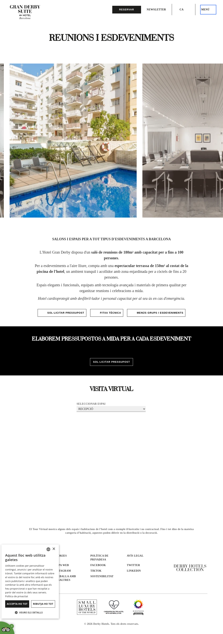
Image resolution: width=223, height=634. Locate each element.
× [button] (53, 549)
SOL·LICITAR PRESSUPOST (62, 313)
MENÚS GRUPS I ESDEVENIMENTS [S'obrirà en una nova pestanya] (156, 313)
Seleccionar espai (91, 403)
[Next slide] (206, 145)
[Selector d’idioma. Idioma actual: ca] (184, 9)
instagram (62, 570)
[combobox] (48, 549)
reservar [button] (126, 9)
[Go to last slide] (16, 145)
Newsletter (156, 9)
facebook (98, 565)
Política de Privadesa (99, 557)
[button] (30, 612)
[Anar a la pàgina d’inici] (25, 12)
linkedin (134, 570)
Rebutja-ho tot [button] (43, 604)
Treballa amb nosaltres (65, 578)
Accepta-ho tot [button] (17, 604)
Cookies (60, 555)
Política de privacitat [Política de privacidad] (16, 596)
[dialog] (30, 581)
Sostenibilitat (102, 576)
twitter (133, 565)
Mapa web (61, 565)
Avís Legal (135, 555)
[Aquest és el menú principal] (208, 9)
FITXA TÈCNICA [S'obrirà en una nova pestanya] (106, 313)
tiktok (96, 570)
